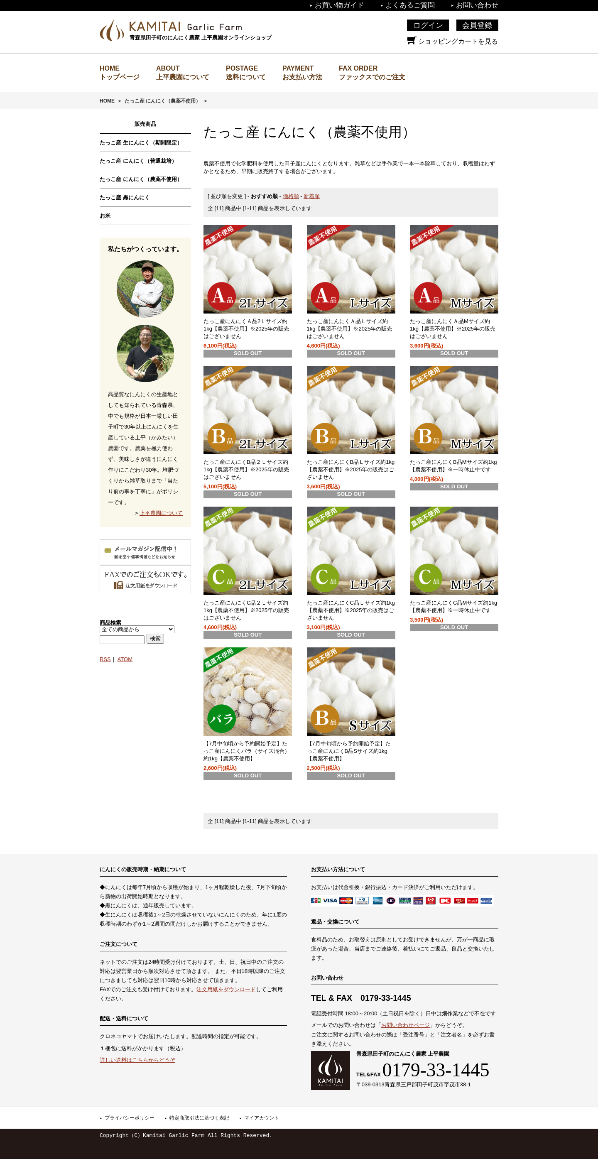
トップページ (120, 77)
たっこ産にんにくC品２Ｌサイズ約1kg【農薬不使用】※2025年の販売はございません (246, 610)
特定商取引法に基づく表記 (199, 1118)
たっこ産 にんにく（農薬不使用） (163, 101)
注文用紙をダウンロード (226, 989)
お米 (105, 216)
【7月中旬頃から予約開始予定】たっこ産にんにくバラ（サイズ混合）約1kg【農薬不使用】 (246, 751)
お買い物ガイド (339, 5)
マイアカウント (261, 1118)
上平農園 (186, 26)
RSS (105, 659)
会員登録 (477, 25)
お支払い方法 (302, 77)
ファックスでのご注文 (372, 77)
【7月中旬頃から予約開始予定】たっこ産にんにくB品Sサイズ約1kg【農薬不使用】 (349, 751)
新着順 (312, 196)
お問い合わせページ (405, 1025)
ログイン (428, 25)
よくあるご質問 (410, 5)
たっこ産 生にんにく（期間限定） (141, 143)
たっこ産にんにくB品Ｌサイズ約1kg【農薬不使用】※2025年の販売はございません (351, 469)
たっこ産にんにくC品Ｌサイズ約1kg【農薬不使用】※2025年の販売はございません (351, 610)
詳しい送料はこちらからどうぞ (137, 1060)
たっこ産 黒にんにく (125, 197)
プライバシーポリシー (129, 1118)
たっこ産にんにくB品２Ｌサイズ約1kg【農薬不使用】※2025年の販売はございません (246, 469)
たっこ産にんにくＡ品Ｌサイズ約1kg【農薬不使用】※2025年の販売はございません (349, 328)
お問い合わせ (477, 5)
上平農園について (182, 77)
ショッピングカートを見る (452, 41)
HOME (107, 101)
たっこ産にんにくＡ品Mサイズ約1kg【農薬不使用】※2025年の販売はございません (452, 328)
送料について (246, 77)
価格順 (291, 196)
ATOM (125, 659)
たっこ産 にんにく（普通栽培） (138, 161)
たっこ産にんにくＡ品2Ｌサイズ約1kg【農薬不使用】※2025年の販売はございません (246, 328)
